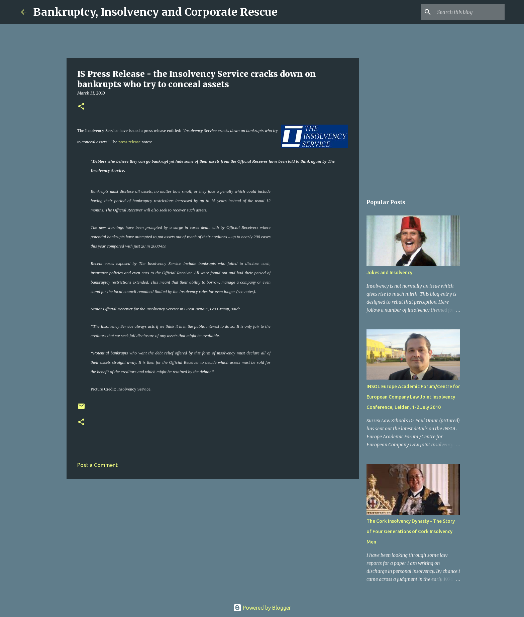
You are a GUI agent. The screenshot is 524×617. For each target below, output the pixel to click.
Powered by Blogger (262, 608)
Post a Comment (97, 465)
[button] (81, 106)
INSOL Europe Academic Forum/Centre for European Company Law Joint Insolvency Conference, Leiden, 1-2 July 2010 (413, 397)
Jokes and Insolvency (389, 272)
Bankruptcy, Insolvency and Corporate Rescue (155, 12)
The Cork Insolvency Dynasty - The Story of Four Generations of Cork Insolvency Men (410, 531)
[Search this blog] (469, 12)
